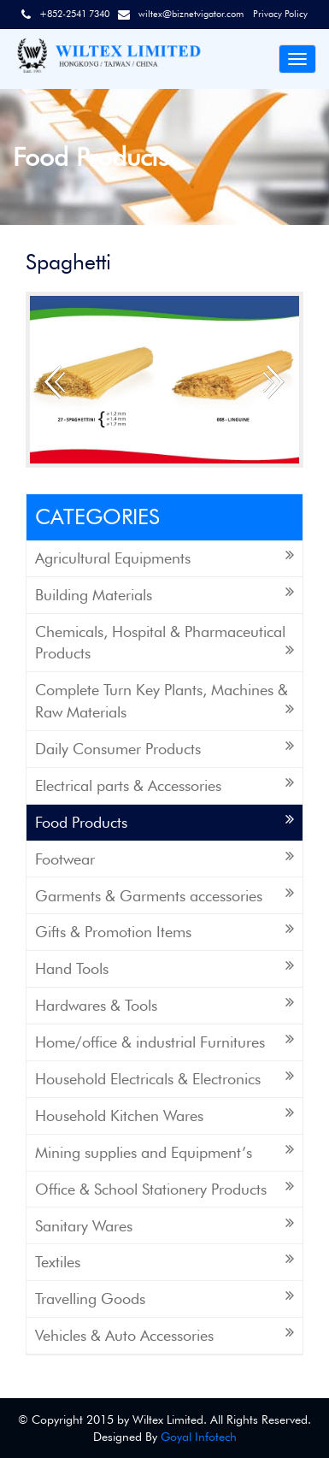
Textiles (164, 1261)
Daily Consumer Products (164, 748)
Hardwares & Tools (164, 1004)
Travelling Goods (164, 1297)
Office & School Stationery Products (164, 1188)
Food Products (164, 821)
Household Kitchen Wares (164, 1114)
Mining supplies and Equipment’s (164, 1151)
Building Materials (164, 594)
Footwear (164, 858)
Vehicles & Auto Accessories (164, 1334)
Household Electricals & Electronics (164, 1078)
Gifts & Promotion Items (164, 931)
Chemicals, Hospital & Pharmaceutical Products (164, 643)
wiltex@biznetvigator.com (191, 14)
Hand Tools (164, 967)
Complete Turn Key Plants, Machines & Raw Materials (164, 701)
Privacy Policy (280, 14)
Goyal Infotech (199, 1436)
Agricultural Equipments (164, 557)
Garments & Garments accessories (164, 895)
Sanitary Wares (164, 1225)
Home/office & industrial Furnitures (164, 1041)
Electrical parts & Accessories (164, 784)
